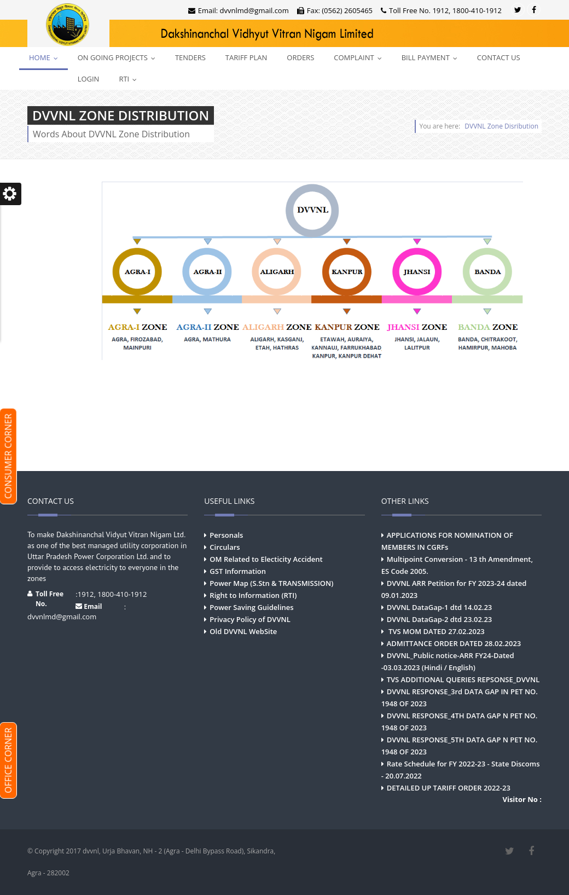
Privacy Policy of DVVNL (250, 619)
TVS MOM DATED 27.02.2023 (436, 631)
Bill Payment (432, 57)
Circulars (225, 547)
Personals (226, 535)
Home (46, 57)
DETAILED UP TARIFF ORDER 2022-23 (448, 788)
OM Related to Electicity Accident (266, 559)
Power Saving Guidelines (251, 607)
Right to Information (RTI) (253, 595)
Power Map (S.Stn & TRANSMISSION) (271, 583)
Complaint (360, 57)
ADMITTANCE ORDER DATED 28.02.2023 (454, 643)
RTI (130, 79)
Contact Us (498, 57)
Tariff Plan (246, 57)
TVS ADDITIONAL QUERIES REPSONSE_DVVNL (463, 679)
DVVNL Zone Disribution (501, 126)
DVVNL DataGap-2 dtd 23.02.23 (439, 619)
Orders (300, 57)
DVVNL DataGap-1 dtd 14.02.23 (439, 607)
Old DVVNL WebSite (243, 631)
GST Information (238, 571)
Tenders (190, 57)
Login (89, 79)
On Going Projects (119, 57)
